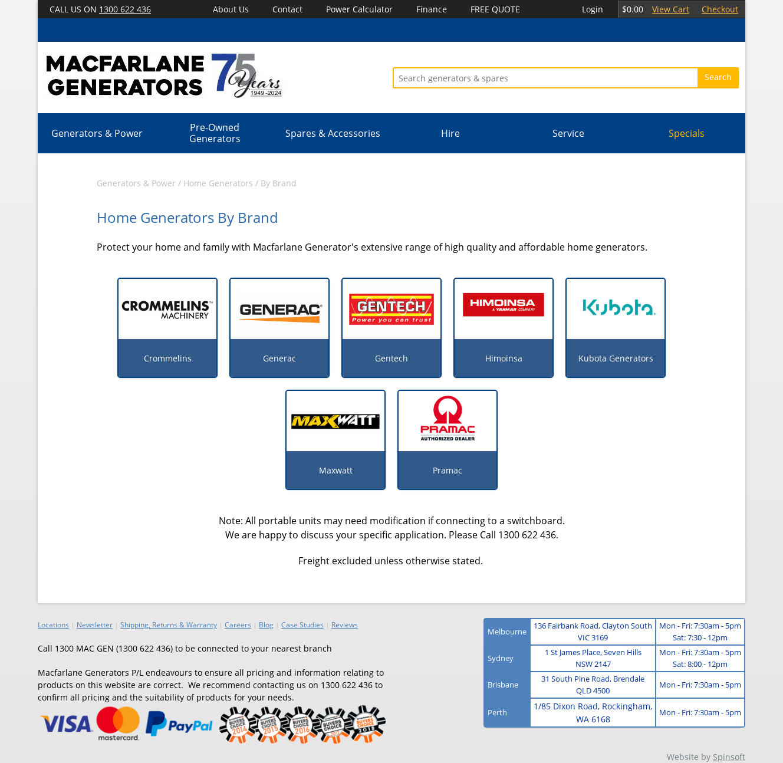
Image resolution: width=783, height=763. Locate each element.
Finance (431, 9)
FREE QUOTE (495, 9)
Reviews (344, 625)
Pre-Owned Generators (215, 133)
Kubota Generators (615, 358)
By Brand (279, 183)
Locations (53, 625)
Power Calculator (359, 9)
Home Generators (218, 183)
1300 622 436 (125, 9)
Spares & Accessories (332, 133)
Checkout (720, 9)
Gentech (391, 358)
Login (592, 9)
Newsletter (95, 625)
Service (568, 133)
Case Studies (302, 625)
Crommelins (168, 358)
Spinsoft (729, 756)
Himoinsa (503, 358)
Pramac (447, 470)
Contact (287, 9)
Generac (279, 358)
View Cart (670, 9)
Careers (238, 625)
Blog (266, 625)
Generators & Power (97, 133)
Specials (687, 133)
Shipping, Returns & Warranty (168, 625)
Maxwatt (336, 470)
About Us (231, 9)
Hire (450, 133)
